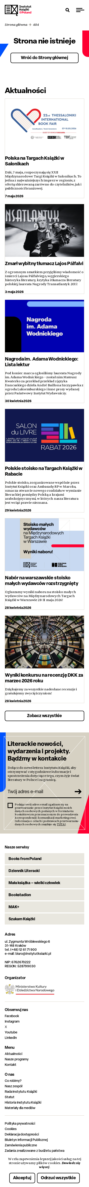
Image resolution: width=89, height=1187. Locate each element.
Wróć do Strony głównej (44, 57)
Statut (9, 1097)
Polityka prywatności (20, 1123)
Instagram (12, 1021)
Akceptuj (22, 1178)
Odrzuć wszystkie (58, 1178)
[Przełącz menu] (80, 10)
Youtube (11, 1032)
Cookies (11, 1129)
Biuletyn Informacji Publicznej (26, 1140)
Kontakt (10, 1064)
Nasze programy (16, 1059)
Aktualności (13, 1054)
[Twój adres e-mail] (39, 791)
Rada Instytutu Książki (21, 1091)
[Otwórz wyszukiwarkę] (67, 10)
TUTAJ (61, 824)
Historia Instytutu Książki (23, 1102)
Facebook (12, 1016)
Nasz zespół (13, 1086)
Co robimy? (13, 1081)
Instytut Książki (18, 10)
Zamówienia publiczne (21, 1145)
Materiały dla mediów (20, 1108)
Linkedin (11, 1038)
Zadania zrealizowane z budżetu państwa (34, 1150)
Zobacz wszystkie (44, 715)
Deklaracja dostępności (22, 1134)
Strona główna (16, 25)
